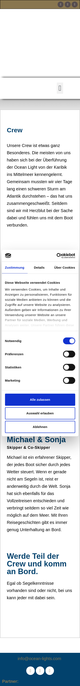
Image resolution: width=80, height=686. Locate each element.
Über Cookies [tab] (64, 267)
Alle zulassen (40, 399)
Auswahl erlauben (40, 413)
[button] (60, 88)
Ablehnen (40, 427)
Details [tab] (39, 267)
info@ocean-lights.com (40, 658)
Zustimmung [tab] (14, 267)
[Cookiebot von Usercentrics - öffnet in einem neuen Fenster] (57, 255)
